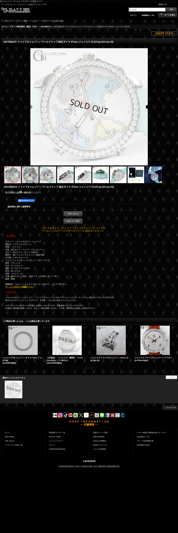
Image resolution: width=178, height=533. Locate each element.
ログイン (133, 15)
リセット (173, 377)
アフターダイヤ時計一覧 (14, 445)
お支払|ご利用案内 (99, 441)
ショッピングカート (56, 441)
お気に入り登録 (73, 221)
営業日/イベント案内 (100, 432)
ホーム (7, 432)
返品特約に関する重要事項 (18, 207)
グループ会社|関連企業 (145, 441)
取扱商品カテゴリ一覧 (57, 432)
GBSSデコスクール (100, 445)
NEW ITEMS (9, 437)
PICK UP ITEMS (55, 437)
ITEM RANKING (99, 437)
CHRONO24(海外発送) (57, 449)
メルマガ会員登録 (99, 449)
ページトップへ (171, 407)
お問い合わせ (24, 192)
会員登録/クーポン (148, 15)
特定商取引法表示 (143, 445)
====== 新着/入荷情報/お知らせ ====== (151, 432)
